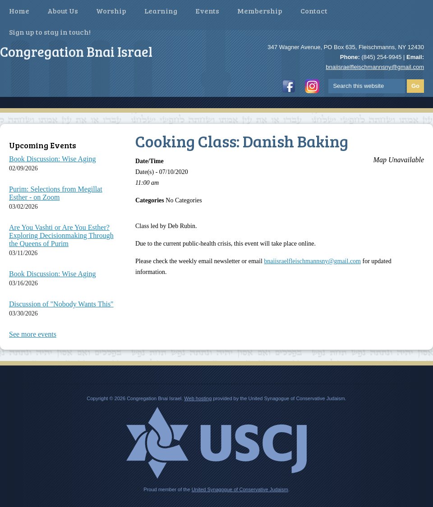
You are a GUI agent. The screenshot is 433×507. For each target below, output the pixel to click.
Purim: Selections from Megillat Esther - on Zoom (55, 193)
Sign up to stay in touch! (50, 32)
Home (19, 10)
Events (207, 10)
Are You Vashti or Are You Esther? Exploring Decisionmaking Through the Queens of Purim (61, 235)
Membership (259, 10)
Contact (313, 10)
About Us (62, 10)
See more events (32, 334)
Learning (160, 10)
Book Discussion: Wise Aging (52, 159)
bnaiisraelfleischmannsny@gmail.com (375, 67)
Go (415, 85)
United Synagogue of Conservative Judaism (240, 489)
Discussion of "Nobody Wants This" (61, 304)
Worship (111, 10)
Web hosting (198, 398)
